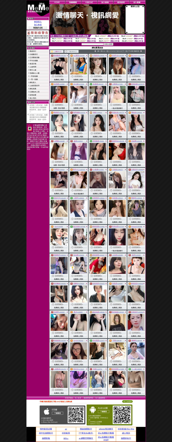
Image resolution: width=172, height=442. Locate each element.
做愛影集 (46, 438)
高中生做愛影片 (46, 433)
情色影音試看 (46, 429)
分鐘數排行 (34, 54)
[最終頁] (136, 51)
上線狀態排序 (34, 85)
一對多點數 (34, 76)
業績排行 (33, 51)
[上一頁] (106, 51)
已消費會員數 (34, 57)
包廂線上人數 (34, 73)
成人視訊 (33, 98)
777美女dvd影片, (86, 433)
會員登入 (38, 22)
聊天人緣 (33, 70)
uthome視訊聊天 (106, 429)
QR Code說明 (127, 401)
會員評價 (33, 64)
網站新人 (33, 82)
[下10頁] (130, 51)
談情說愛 (33, 95)
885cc (66, 438)
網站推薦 (33, 89)
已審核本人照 (34, 92)
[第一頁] (100, 51)
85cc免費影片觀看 (106, 433)
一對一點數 (34, 79)
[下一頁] (124, 51)
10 (121, 51)
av (66, 429)
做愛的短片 (126, 438)
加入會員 (38, 25)
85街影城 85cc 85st (126, 429)
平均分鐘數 (34, 61)
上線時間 (33, 67)
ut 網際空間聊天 (86, 438)
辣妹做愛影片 (86, 429)
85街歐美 (66, 433)
